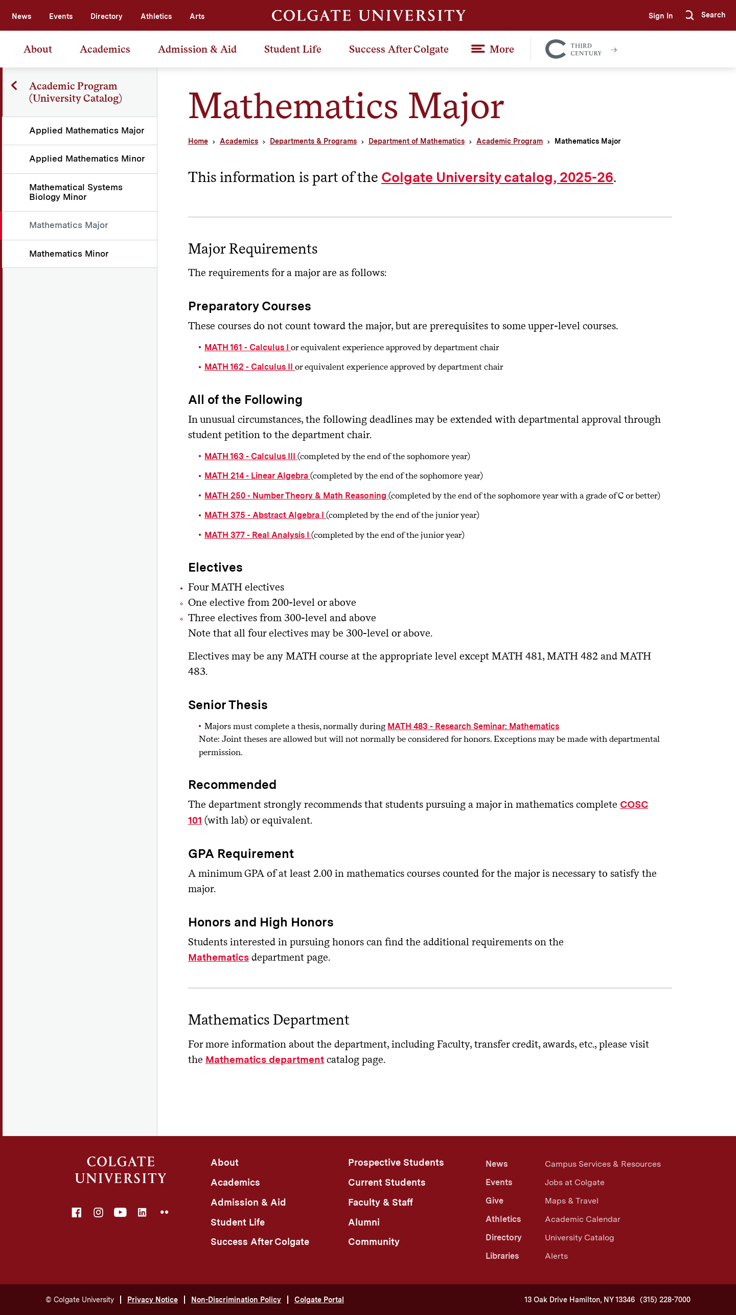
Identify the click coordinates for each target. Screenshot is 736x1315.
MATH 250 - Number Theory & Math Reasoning (296, 496)
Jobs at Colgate (575, 1182)
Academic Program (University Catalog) (76, 92)
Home (198, 141)
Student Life (292, 49)
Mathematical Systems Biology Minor (76, 192)
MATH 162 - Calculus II (249, 367)
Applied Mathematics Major (87, 130)
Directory (106, 16)
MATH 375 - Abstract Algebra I (265, 515)
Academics (105, 49)
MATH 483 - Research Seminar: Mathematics (473, 726)
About (38, 49)
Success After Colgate (399, 49)
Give (494, 1201)
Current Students (387, 1182)
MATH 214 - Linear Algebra (257, 476)
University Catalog (579, 1237)
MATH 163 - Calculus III (250, 456)
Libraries (502, 1256)
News (21, 16)
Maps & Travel (572, 1201)
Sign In (657, 16)
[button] (705, 15)
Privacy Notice (152, 1300)
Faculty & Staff (380, 1202)
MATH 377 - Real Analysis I (257, 535)
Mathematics (218, 957)
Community (374, 1241)
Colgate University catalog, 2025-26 (497, 177)
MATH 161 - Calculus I (247, 347)
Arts (197, 16)
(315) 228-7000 (665, 1300)
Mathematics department (264, 1059)
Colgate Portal (319, 1300)
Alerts (556, 1256)
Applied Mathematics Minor (88, 158)
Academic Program (509, 141)
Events (61, 16)
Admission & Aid (197, 49)
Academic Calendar (582, 1219)
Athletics (156, 16)
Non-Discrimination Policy (236, 1300)
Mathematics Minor (69, 253)
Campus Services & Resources (603, 1164)
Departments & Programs (313, 141)
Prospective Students (396, 1162)
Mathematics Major (69, 225)
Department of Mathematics (417, 141)
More (502, 49)
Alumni (364, 1222)
